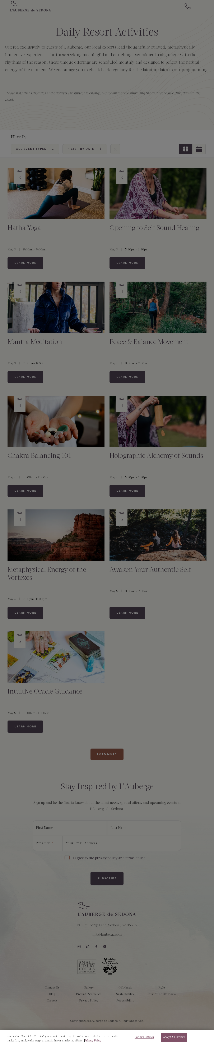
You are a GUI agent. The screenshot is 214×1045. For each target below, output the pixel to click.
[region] (107, 1037)
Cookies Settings (144, 1037)
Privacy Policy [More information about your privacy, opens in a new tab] (92, 1040)
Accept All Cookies (174, 1037)
